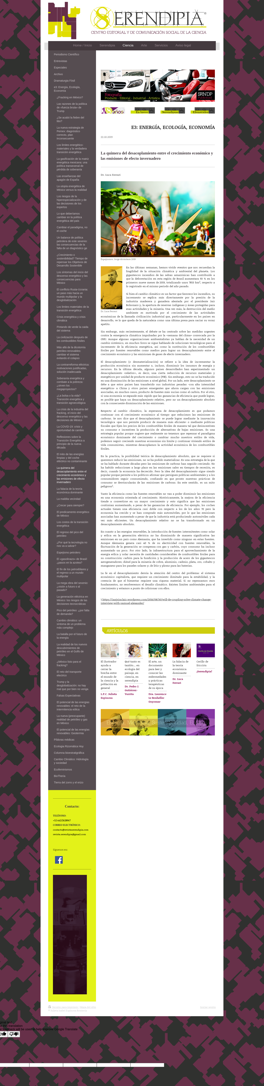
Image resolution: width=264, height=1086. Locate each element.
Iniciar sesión (208, 1007)
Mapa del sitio (88, 1007)
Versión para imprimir (63, 1007)
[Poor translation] (14, 1034)
